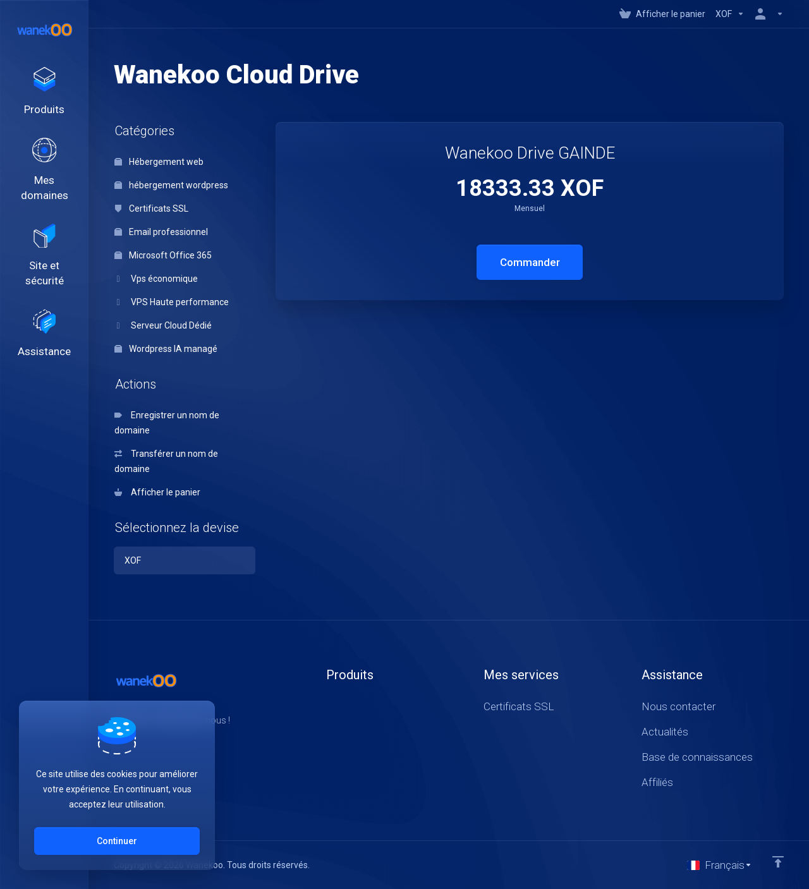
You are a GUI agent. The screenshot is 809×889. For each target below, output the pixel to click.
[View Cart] (662, 14)
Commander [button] (530, 262)
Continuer (117, 841)
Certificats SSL (151, 208)
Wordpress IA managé (165, 349)
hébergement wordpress (171, 185)
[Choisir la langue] (719, 865)
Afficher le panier (157, 492)
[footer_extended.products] (44, 92)
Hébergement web (159, 162)
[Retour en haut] (778, 862)
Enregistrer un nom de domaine (166, 422)
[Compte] (767, 14)
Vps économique (156, 279)
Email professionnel (161, 232)
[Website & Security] (44, 258)
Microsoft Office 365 (163, 255)
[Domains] (44, 171)
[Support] (44, 336)
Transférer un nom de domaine (166, 461)
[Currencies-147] (730, 14)
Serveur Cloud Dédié (163, 325)
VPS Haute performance (171, 302)
